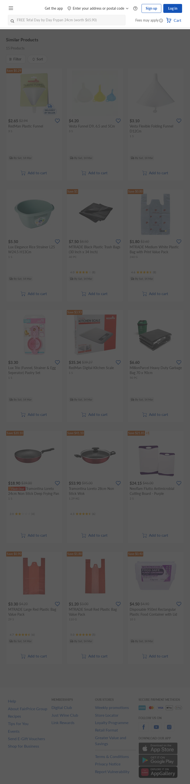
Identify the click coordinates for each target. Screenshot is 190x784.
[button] (161, 21)
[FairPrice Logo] (29, 8)
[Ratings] (83, 272)
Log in (172, 8)
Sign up (151, 8)
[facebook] (143, 730)
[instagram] (169, 730)
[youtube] (156, 730)
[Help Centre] (135, 8)
